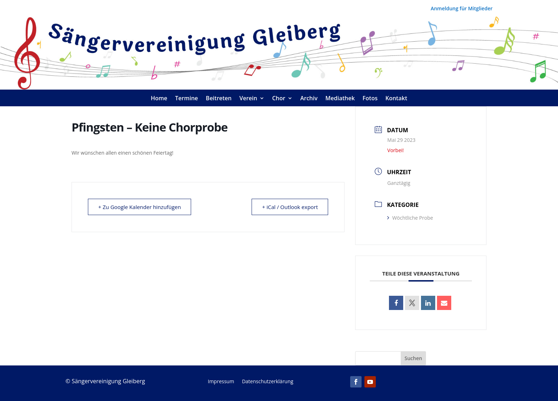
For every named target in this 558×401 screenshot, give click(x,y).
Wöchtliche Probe (410, 217)
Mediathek (340, 99)
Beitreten (218, 99)
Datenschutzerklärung (267, 382)
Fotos (370, 99)
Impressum (221, 382)
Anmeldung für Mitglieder (462, 9)
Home (159, 99)
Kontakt (396, 99)
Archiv (309, 99)
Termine (186, 99)
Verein (248, 99)
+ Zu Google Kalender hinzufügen (139, 206)
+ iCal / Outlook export (290, 206)
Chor (278, 99)
